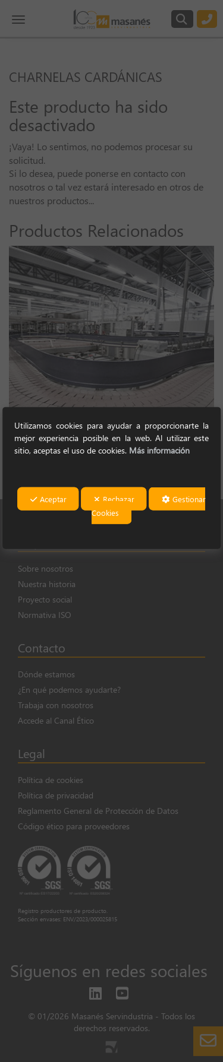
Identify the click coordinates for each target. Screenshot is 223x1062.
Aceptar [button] (48, 499)
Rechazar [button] (114, 499)
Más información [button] (159, 450)
